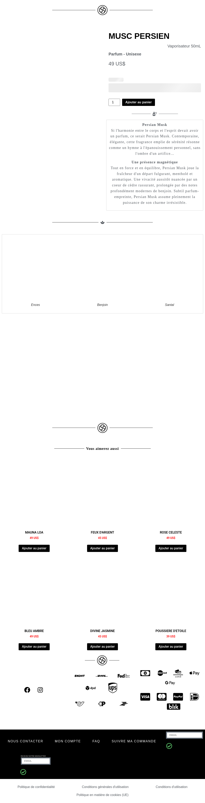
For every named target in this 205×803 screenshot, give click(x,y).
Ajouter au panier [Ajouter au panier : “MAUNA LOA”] (34, 548)
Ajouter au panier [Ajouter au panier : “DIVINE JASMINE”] (102, 646)
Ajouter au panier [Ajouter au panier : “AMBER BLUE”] (34, 646)
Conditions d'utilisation (172, 787)
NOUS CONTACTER (25, 741)
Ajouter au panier (138, 102)
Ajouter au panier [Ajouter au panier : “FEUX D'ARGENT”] (102, 548)
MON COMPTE (68, 741)
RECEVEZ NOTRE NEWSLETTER (33, 756)
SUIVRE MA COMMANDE (134, 741)
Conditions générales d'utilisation (105, 787)
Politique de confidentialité (36, 787)
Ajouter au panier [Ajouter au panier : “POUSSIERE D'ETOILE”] (171, 646)
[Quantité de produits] (114, 102)
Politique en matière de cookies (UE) (102, 795)
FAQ (96, 741)
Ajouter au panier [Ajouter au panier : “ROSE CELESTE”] (171, 548)
